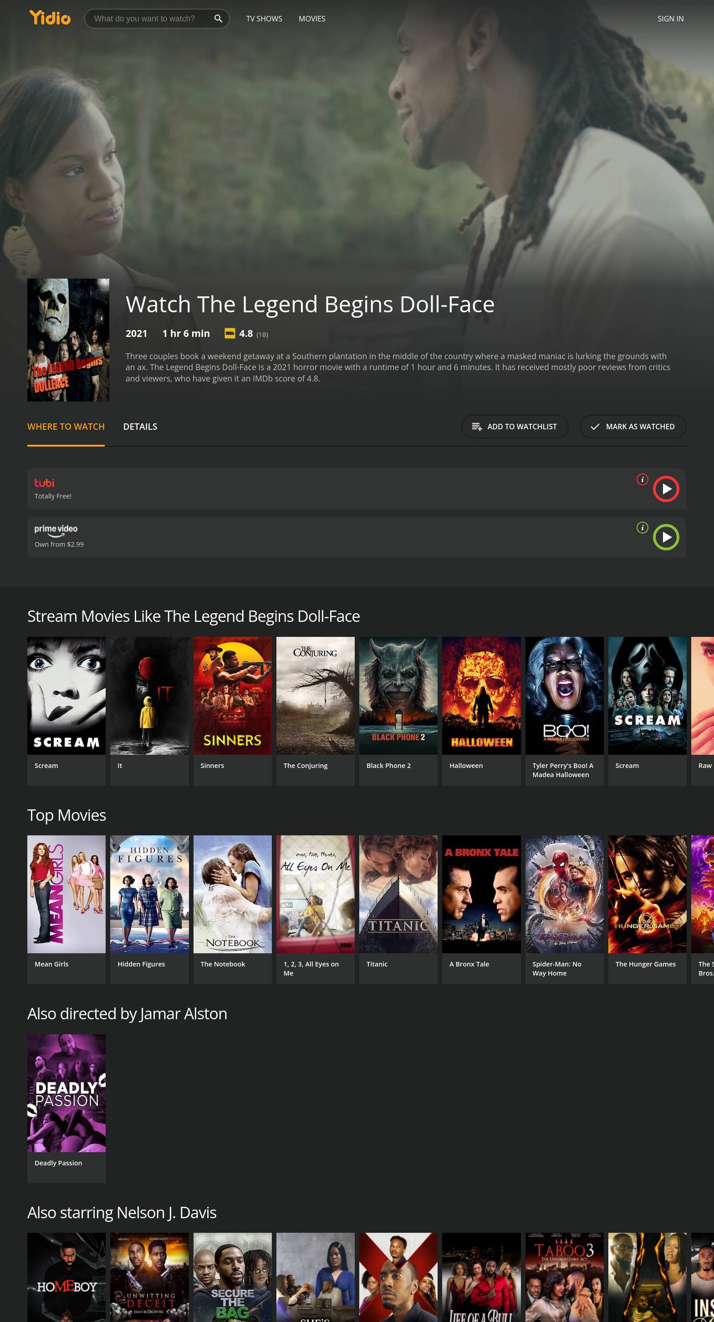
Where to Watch (66, 426)
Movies (312, 19)
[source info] (640, 479)
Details (140, 426)
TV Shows (264, 19)
